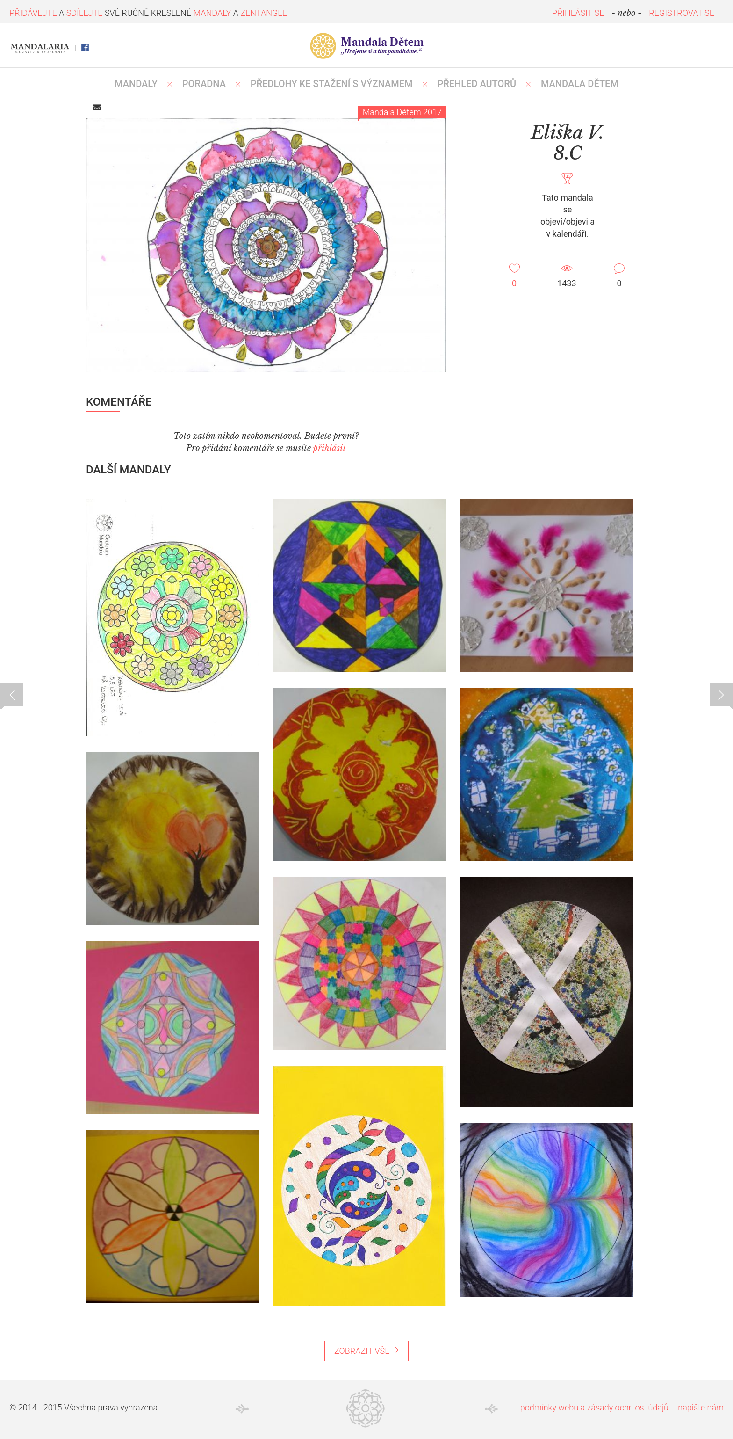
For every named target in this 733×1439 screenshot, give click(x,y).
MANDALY (136, 83)
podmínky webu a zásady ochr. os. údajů (594, 1407)
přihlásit (329, 448)
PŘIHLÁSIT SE (578, 13)
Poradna (204, 83)
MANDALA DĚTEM (579, 83)
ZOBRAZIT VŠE (366, 1351)
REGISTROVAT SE (681, 13)
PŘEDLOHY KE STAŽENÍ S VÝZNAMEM (332, 83)
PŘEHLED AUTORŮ (476, 83)
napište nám (701, 1407)
